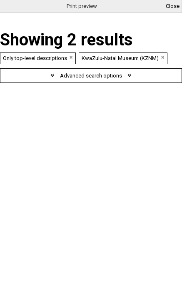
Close (173, 6)
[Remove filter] (71, 57)
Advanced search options (91, 75)
